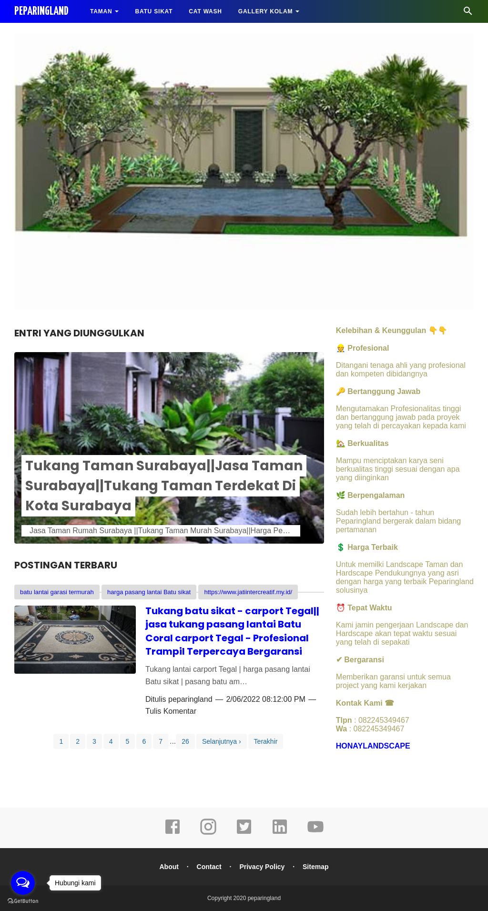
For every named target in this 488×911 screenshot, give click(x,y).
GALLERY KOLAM (265, 11)
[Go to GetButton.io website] (23, 901)
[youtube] (315, 833)
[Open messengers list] (23, 883)
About (169, 867)
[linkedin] (279, 833)
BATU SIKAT (154, 11)
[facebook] (172, 833)
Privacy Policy (262, 867)
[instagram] (208, 833)
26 (185, 741)
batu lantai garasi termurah (57, 592)
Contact (209, 867)
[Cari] (468, 14)
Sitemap (315, 867)
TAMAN (101, 11)
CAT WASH (205, 11)
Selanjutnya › (221, 741)
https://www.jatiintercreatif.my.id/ (248, 592)
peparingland (190, 699)
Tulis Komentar (170, 711)
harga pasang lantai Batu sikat (149, 592)
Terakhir (266, 741)
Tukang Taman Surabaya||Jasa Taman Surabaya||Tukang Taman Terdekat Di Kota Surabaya (164, 485)
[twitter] (244, 833)
